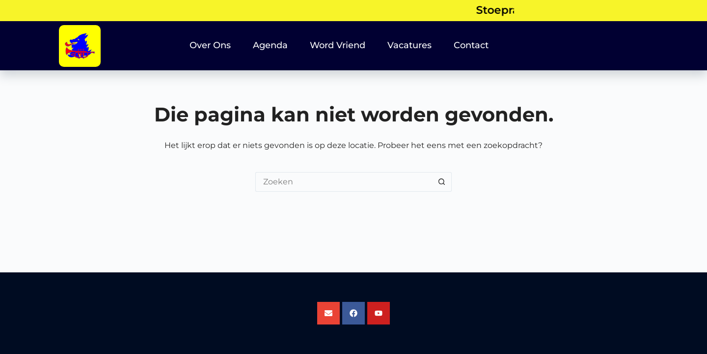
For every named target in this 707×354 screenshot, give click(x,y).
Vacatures (409, 45)
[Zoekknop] (442, 182)
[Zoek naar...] (343, 182)
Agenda (270, 45)
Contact (471, 45)
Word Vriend (337, 45)
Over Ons (210, 45)
